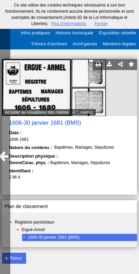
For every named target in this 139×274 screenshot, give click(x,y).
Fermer (101, 23)
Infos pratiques (35, 32)
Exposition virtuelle (117, 32)
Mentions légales (119, 43)
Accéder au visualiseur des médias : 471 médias (49, 112)
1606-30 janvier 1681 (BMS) (53, 237)
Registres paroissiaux (34, 222)
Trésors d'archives (49, 43)
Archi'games (85, 43)
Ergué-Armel (33, 229)
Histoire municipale (75, 32)
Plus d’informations (68, 23)
